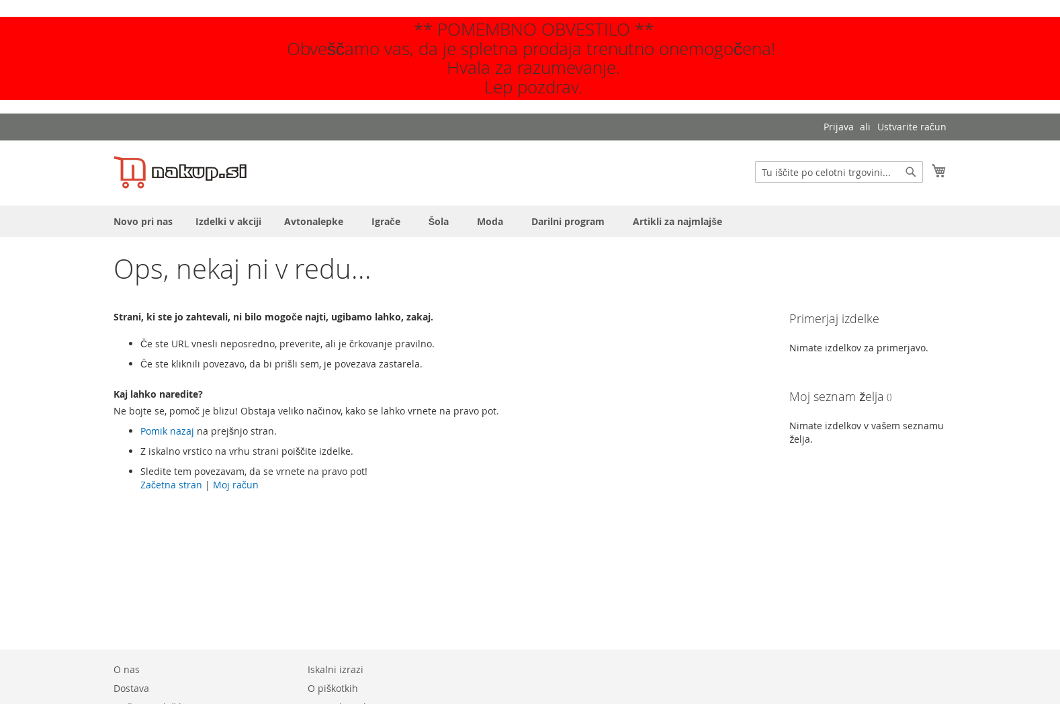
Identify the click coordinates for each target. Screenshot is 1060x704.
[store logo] (180, 172)
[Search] (911, 172)
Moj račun (236, 484)
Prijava (839, 126)
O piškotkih (333, 688)
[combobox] (839, 172)
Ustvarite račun (911, 126)
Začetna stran (171, 484)
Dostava (131, 688)
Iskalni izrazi (335, 669)
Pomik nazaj (167, 431)
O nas (127, 669)
